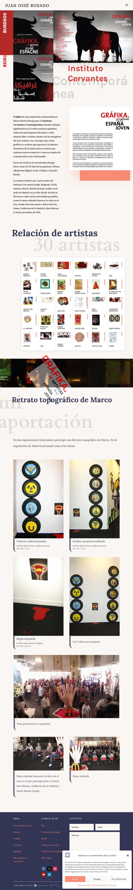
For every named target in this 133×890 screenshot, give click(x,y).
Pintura (17, 832)
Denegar (97, 879)
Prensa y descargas (50, 832)
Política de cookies (84, 885)
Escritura (17, 845)
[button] (128, 855)
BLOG (44, 838)
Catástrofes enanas (22, 825)
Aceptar (75, 879)
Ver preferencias (119, 879)
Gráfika (16, 838)
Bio (42, 825)
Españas (17, 851)
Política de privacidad (99, 885)
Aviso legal (113, 885)
